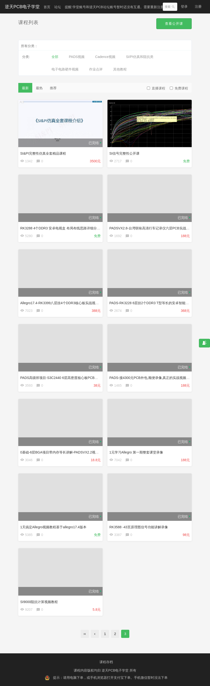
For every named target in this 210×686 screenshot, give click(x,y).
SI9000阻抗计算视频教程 (39, 602)
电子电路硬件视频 (65, 69)
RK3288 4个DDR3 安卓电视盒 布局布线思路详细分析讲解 (63, 228)
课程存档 (106, 662)
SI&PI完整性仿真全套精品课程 (43, 153)
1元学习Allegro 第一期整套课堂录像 (136, 452)
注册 (198, 6)
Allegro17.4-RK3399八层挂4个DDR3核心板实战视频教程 (62, 303)
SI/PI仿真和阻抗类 (139, 57)
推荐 (53, 88)
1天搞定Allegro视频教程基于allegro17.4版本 (53, 527)
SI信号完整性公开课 (124, 153)
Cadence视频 (105, 57)
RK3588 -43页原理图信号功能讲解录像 (138, 527)
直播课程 (156, 88)
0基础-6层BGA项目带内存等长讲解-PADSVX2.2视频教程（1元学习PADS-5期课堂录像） (86, 452)
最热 (39, 88)
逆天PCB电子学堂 (22, 6)
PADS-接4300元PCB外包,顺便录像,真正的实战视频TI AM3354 (156, 378)
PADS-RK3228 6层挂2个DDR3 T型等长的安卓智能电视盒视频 (155, 303)
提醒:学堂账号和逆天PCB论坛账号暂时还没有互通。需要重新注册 (114, 7)
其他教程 (120, 69)
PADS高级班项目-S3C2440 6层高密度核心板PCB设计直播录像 (67, 378)
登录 (184, 6)
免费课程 (179, 88)
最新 (25, 88)
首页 (47, 7)
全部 (55, 57)
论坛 (57, 7)
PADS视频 (77, 57)
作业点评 (96, 69)
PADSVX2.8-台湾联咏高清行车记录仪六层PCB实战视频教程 (154, 228)
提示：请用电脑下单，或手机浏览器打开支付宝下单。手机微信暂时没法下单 (110, 678)
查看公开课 (174, 23)
